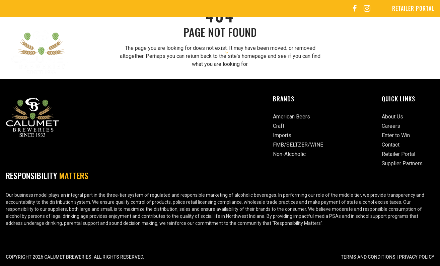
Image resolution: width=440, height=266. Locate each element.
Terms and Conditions (368, 257)
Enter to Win (366, 52)
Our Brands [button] (213, 52)
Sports (324, 52)
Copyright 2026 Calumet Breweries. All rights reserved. (75, 257)
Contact (410, 52)
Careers (255, 52)
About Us (162, 52)
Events (290, 52)
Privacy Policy (416, 257)
